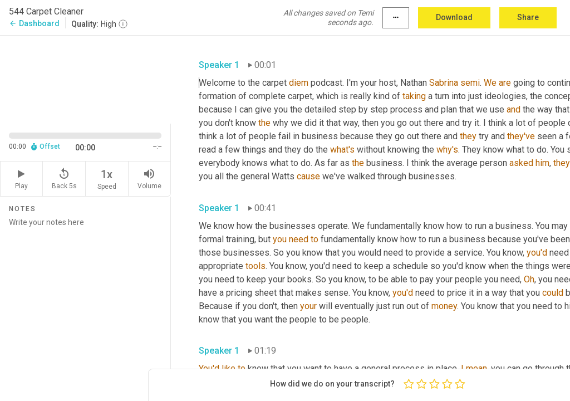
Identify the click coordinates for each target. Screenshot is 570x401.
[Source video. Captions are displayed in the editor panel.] (85, 78)
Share (528, 17)
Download (454, 17)
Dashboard (34, 23)
